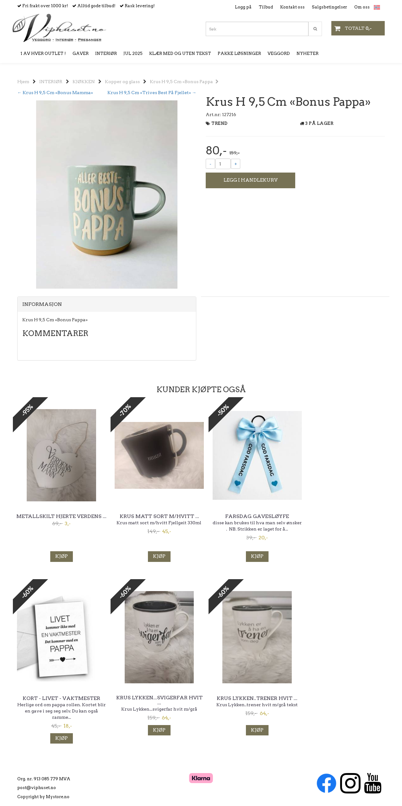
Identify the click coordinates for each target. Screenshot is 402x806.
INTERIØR (50, 81)
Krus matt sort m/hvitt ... (154, 516)
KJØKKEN (84, 81)
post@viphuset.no (36, 779)
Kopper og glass (122, 81)
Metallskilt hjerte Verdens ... (59, 518)
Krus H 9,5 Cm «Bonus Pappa (184, 81)
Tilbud (266, 7)
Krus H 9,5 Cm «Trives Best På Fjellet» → (151, 92)
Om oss (362, 7)
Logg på (243, 7)
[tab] (107, 304)
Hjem (23, 81)
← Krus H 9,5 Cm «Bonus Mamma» (55, 92)
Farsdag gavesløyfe (248, 516)
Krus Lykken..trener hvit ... (154, 698)
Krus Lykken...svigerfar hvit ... (60, 700)
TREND (219, 123)
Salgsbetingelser (329, 7)
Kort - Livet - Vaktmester (342, 516)
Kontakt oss (292, 7)
